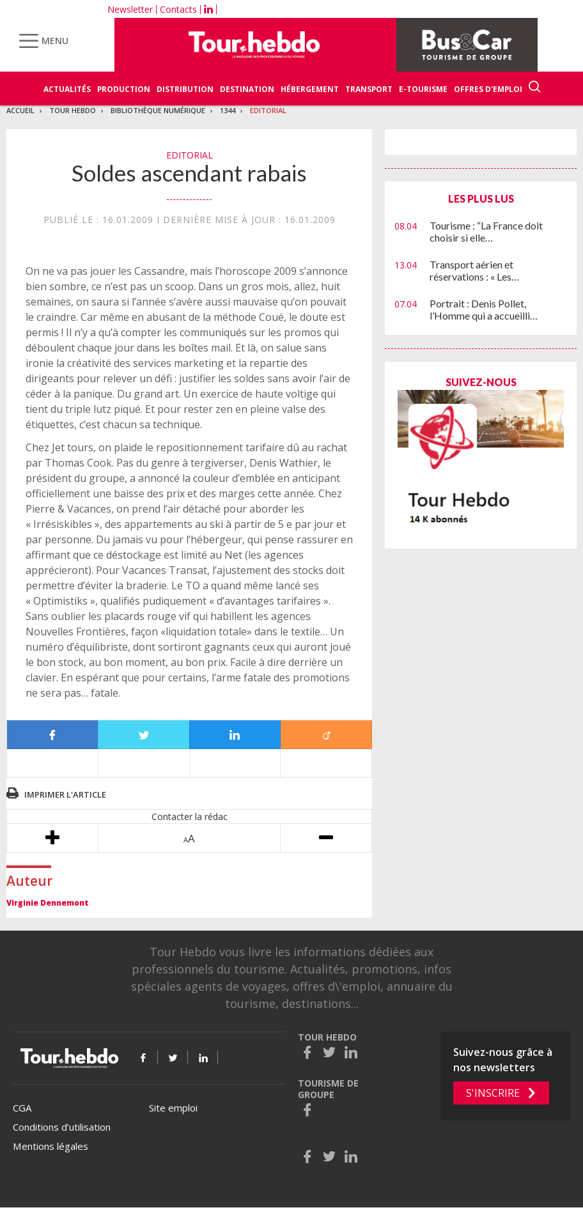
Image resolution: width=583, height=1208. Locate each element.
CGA (22, 1107)
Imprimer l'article (65, 794)
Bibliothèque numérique (158, 110)
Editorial (268, 110)
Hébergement (310, 89)
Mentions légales (50, 1146)
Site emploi (173, 1107)
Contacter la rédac (190, 816)
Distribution (185, 89)
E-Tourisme (423, 89)
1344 (227, 110)
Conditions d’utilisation (62, 1126)
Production (123, 89)
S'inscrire (493, 1093)
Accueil (20, 110)
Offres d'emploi (488, 89)
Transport (369, 89)
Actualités (67, 89)
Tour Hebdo (72, 110)
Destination (247, 89)
